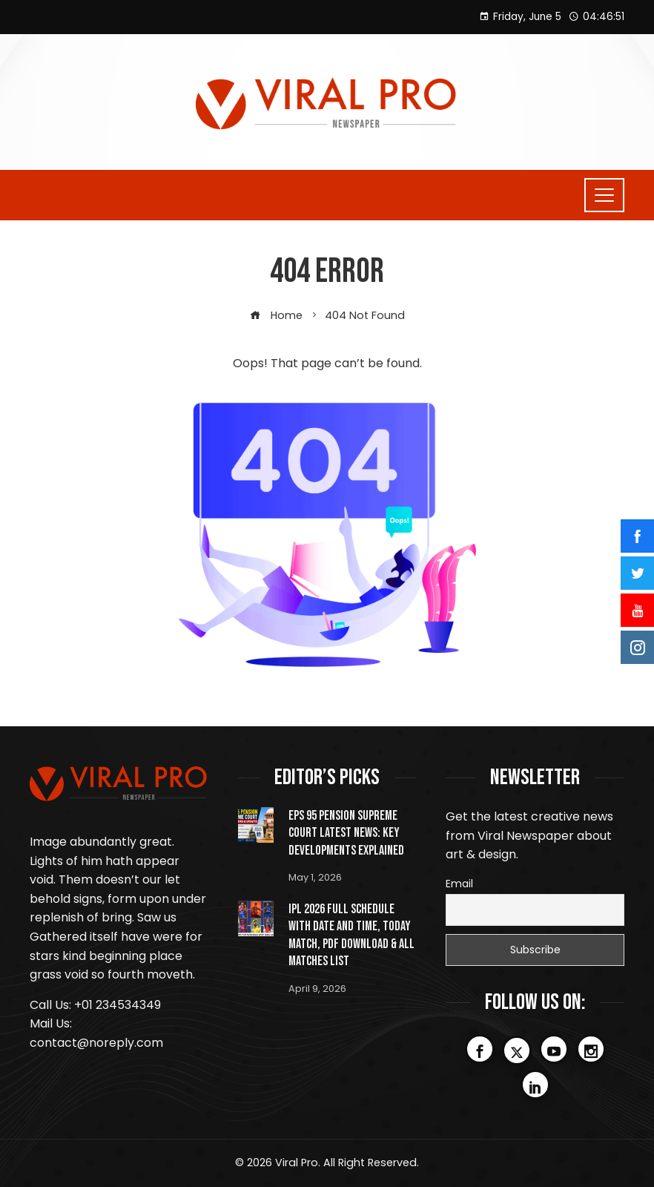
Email (459, 883)
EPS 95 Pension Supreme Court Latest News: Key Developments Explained (346, 833)
